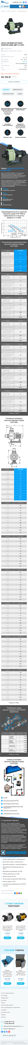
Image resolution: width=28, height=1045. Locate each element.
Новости (3, 1002)
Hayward (25, 61)
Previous (2, 923)
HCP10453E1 (20, 297)
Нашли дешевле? (7, 48)
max (26, 2)
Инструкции (3, 1000)
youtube (9, 1032)
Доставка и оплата (5, 1012)
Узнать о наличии (14, 81)
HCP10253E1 (20, 274)
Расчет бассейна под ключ (7, 1005)
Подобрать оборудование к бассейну (12, 51)
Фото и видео (4, 995)
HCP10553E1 (20, 391)
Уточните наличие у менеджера (11, 73)
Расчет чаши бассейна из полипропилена (10, 1007)
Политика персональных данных (20, 1043)
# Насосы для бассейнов (7, 890)
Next (26, 923)
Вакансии (3, 1014)
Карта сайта (3, 1043)
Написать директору (9, 1035)
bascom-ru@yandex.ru (9, 1028)
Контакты (3, 1017)
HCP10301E (20, 320)
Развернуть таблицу (14, 413)
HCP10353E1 (20, 367)
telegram (23, 2)
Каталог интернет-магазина (7, 993)
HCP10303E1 (20, 344)
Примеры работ (4, 997)
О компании (3, 1009)
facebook (2, 1032)
